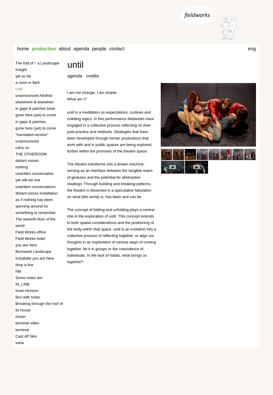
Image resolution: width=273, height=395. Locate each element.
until (75, 64)
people (99, 48)
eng (252, 48)
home (23, 48)
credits (92, 75)
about (65, 48)
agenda (81, 48)
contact (117, 48)
